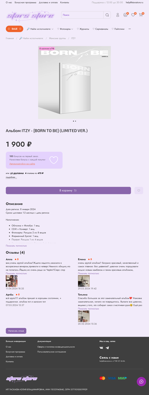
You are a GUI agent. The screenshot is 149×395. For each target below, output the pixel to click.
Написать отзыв (16, 330)
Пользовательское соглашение (51, 351)
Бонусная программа (25, 2)
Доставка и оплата (48, 2)
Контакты (64, 2)
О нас (9, 2)
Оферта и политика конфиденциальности (56, 346)
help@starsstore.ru (134, 2)
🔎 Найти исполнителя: (31, 38)
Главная (10, 38)
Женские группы (57, 38)
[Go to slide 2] (75, 121)
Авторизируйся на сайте (22, 163)
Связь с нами (109, 357)
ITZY (73, 38)
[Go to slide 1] (73, 121)
